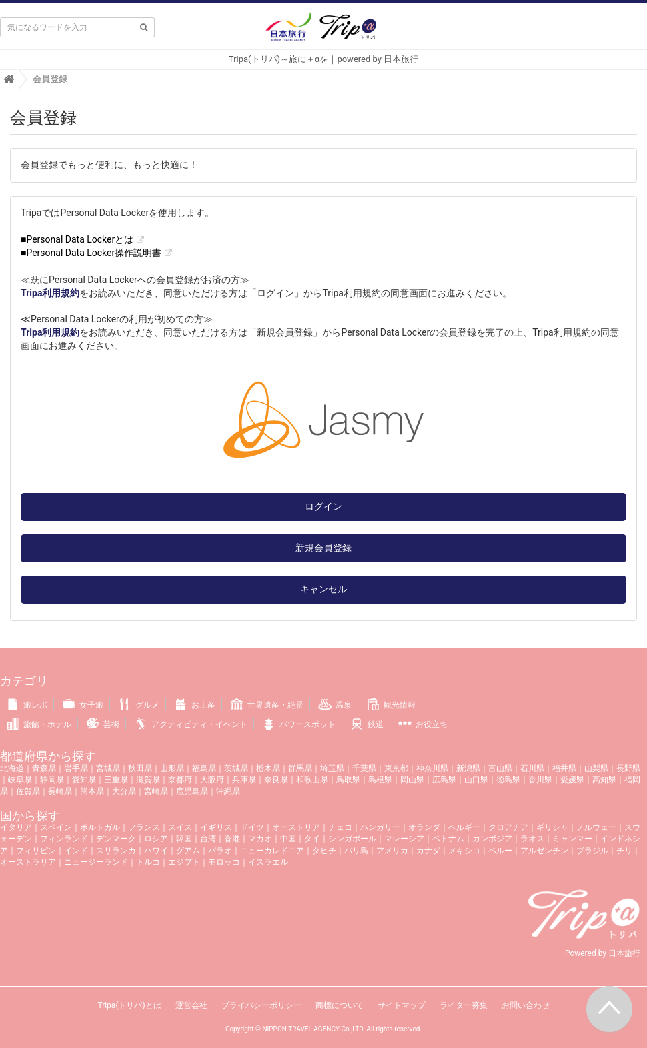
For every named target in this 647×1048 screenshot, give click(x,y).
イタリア (16, 827)
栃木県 (268, 768)
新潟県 (468, 768)
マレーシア (404, 838)
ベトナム (448, 838)
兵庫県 (244, 779)
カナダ (428, 850)
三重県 (116, 779)
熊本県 (92, 791)
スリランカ (116, 850)
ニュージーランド (96, 862)
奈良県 (276, 779)
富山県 (500, 768)
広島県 (444, 779)
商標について (339, 1005)
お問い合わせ (526, 1005)
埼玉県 (332, 768)
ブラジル (592, 850)
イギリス (216, 827)
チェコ (340, 827)
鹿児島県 (192, 791)
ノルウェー (596, 827)
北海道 (12, 768)
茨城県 (236, 768)
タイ (312, 838)
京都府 (180, 779)
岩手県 (76, 768)
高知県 (604, 779)
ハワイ (156, 850)
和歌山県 (312, 779)
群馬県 (300, 768)
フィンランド (64, 838)
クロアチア (508, 827)
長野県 (628, 768)
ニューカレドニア (272, 850)
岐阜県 (20, 779)
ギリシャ (552, 827)
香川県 (540, 779)
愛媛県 (572, 779)
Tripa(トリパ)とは (129, 1005)
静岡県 (52, 779)
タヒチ (324, 850)
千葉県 (364, 768)
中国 (288, 838)
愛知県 (84, 779)
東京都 (396, 768)
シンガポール (352, 838)
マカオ (260, 838)
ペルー (500, 850)
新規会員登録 (323, 547)
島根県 (380, 779)
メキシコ (464, 850)
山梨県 (596, 768)
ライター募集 (464, 1005)
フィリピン (36, 850)
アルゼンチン (544, 850)
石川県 (532, 768)
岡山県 (412, 779)
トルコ (148, 862)
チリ (624, 850)
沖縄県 (228, 791)
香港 (232, 838)
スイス (180, 827)
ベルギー (464, 827)
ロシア (156, 838)
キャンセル (323, 589)
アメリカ (392, 850)
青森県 (44, 768)
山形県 (172, 768)
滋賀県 (148, 779)
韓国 (184, 838)
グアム (188, 850)
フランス (144, 827)
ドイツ (252, 827)
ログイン (323, 506)
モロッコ (224, 862)
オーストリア (296, 827)
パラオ (220, 850)
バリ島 (356, 850)
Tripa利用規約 (50, 293)
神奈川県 (432, 768)
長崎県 (60, 791)
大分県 (124, 791)
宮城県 (108, 768)
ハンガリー (380, 827)
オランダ (424, 827)
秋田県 (140, 768)
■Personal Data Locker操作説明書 (91, 252)
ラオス (532, 838)
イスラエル (268, 862)
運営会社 (191, 1005)
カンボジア (492, 838)
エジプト (184, 862)
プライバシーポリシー (261, 1005)
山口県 (476, 779)
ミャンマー (572, 838)
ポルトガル (100, 827)
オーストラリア (28, 862)
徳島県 (508, 779)
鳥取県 (348, 779)
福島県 (204, 768)
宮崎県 (156, 791)
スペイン (56, 827)
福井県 (564, 768)
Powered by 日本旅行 (602, 953)
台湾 (208, 838)
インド (76, 850)
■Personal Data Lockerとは (77, 239)
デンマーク (116, 838)
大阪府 (212, 779)
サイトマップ (402, 1005)
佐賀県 (28, 791)
